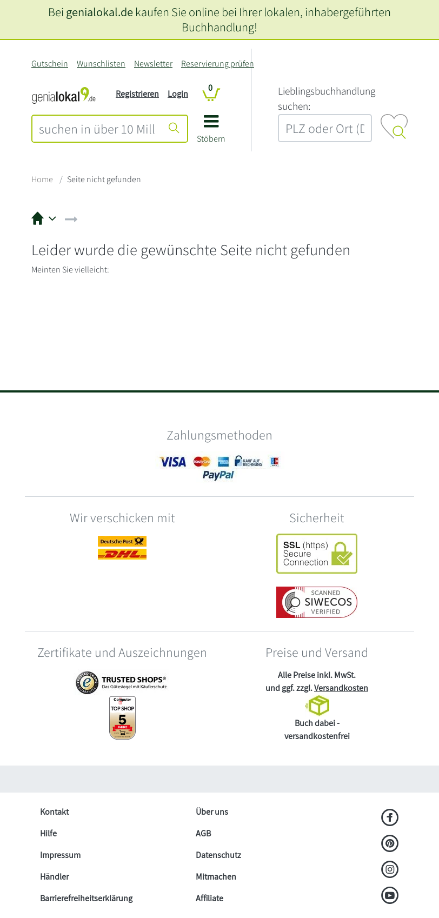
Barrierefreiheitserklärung (86, 898)
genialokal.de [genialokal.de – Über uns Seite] (99, 11)
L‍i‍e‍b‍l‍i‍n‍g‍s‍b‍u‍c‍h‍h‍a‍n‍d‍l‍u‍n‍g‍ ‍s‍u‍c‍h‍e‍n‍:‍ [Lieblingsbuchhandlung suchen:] (326, 99)
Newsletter (153, 63)
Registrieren (137, 93)
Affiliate (209, 898)
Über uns (212, 811)
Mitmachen (216, 876)
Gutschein (49, 63)
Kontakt (54, 811)
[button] (211, 132)
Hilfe (48, 833)
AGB (203, 833)
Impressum (60, 855)
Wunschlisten (101, 63)
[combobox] (97, 129)
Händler (54, 876)
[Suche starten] (174, 129)
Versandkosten (341, 688)
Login (178, 93)
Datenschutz (218, 855)
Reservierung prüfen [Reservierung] (217, 63)
